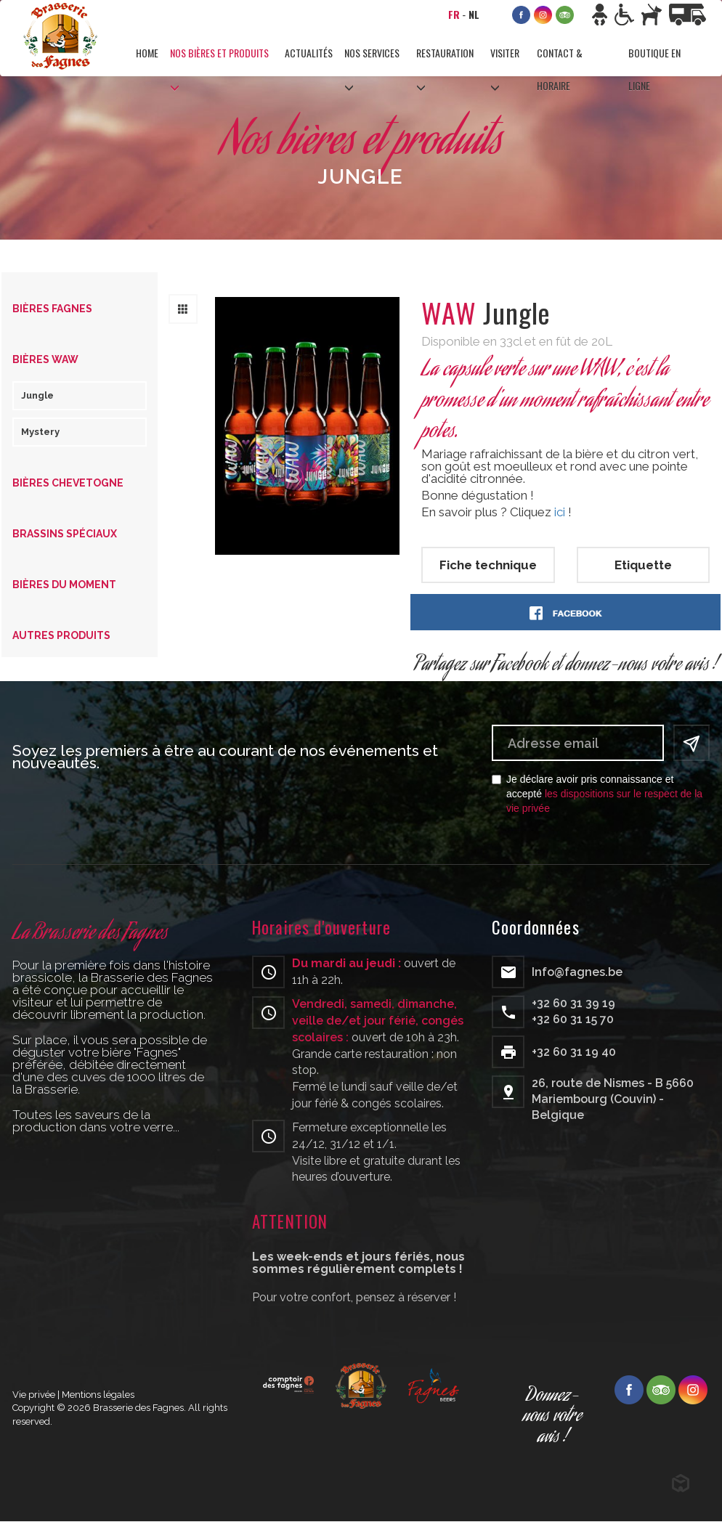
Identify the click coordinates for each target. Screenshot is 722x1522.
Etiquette (643, 565)
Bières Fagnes (52, 308)
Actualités (309, 52)
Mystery (40, 431)
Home (147, 52)
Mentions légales (98, 1394)
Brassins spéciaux (64, 534)
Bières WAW (45, 359)
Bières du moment (64, 584)
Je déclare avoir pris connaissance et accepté (597, 793)
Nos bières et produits (219, 52)
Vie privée (33, 1394)
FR (454, 14)
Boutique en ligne (654, 61)
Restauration (445, 52)
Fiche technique (488, 565)
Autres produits (61, 635)
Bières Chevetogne (67, 483)
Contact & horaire (560, 61)
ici (559, 512)
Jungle (37, 395)
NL (474, 14)
